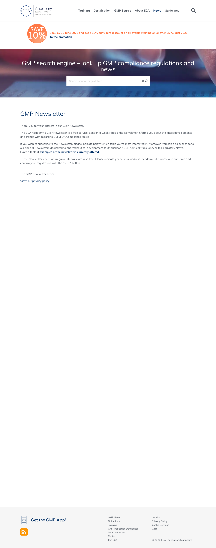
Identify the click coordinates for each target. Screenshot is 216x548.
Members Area (116, 532)
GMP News (114, 517)
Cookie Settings (160, 524)
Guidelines (114, 521)
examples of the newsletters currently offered (69, 152)
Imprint (156, 517)
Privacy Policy (160, 521)
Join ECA (112, 539)
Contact (112, 536)
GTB (154, 528)
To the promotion (61, 37)
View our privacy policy (35, 181)
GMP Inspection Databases (123, 528)
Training (112, 524)
